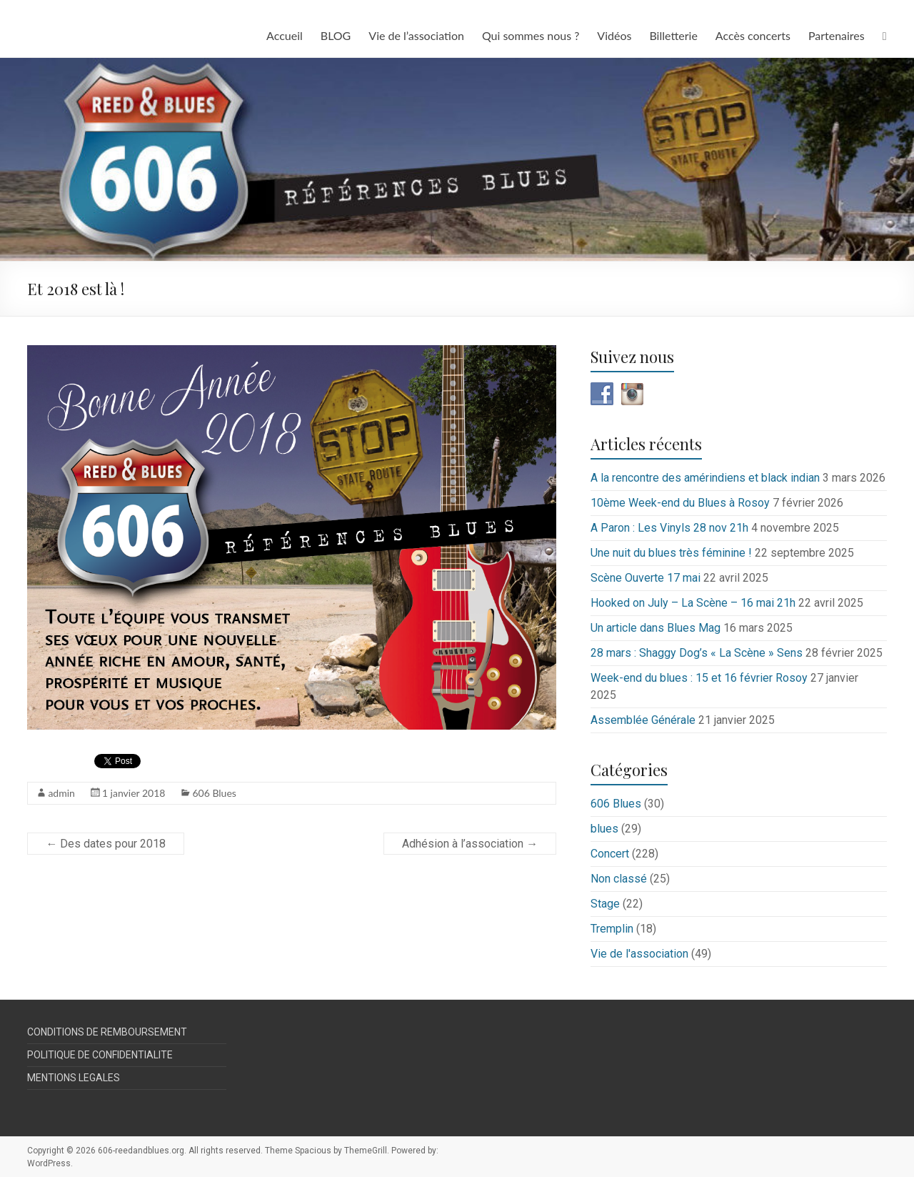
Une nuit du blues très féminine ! (671, 553)
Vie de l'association (639, 953)
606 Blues (214, 793)
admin (61, 793)
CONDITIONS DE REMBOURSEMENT (107, 1032)
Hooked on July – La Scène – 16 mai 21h (693, 603)
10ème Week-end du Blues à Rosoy (680, 503)
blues (604, 828)
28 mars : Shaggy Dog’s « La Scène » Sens (697, 653)
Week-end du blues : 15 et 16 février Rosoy (699, 678)
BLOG (336, 35)
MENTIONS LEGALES (73, 1077)
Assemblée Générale (643, 720)
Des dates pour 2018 (106, 843)
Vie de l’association (416, 35)
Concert (610, 853)
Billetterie (673, 35)
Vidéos (614, 35)
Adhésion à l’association (470, 843)
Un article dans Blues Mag (655, 628)
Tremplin (612, 928)
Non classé (619, 878)
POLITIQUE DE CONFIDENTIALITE (100, 1055)
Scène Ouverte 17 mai (645, 578)
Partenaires (836, 35)
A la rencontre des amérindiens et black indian (705, 478)
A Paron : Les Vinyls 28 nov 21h (669, 528)
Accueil (284, 35)
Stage (605, 903)
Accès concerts (752, 35)
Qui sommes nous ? (530, 35)
